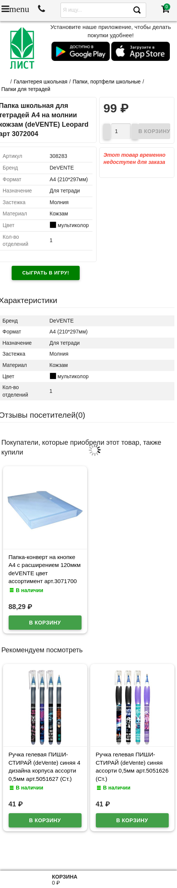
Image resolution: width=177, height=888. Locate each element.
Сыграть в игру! (45, 273)
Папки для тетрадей (26, 89)
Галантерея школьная (40, 82)
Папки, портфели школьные (107, 82)
